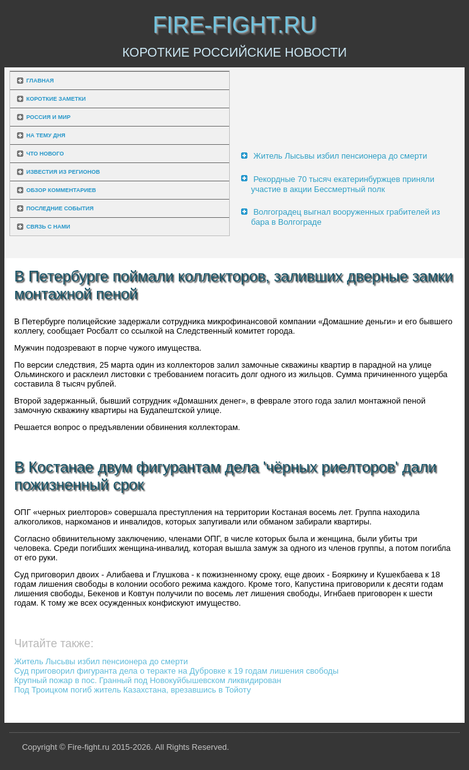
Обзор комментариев (61, 190)
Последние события (60, 208)
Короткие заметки (56, 99)
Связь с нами (48, 227)
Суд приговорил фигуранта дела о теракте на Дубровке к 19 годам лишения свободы (176, 671)
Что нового (45, 153)
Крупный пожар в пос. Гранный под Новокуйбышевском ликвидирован (147, 680)
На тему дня (45, 135)
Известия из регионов (63, 172)
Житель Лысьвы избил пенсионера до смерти (340, 156)
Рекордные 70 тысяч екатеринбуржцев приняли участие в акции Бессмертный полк (342, 184)
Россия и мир (48, 117)
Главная (40, 80)
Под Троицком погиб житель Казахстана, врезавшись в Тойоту (132, 689)
